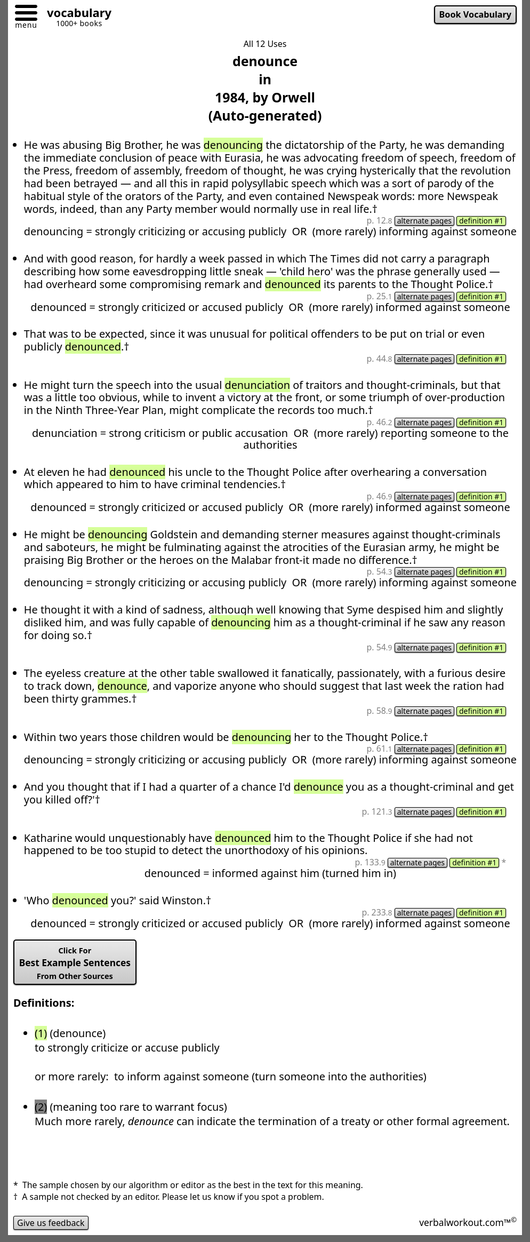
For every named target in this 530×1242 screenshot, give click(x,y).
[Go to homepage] (75, 14)
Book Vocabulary (475, 14)
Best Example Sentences (75, 963)
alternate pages (424, 221)
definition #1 (481, 221)
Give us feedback (51, 1223)
